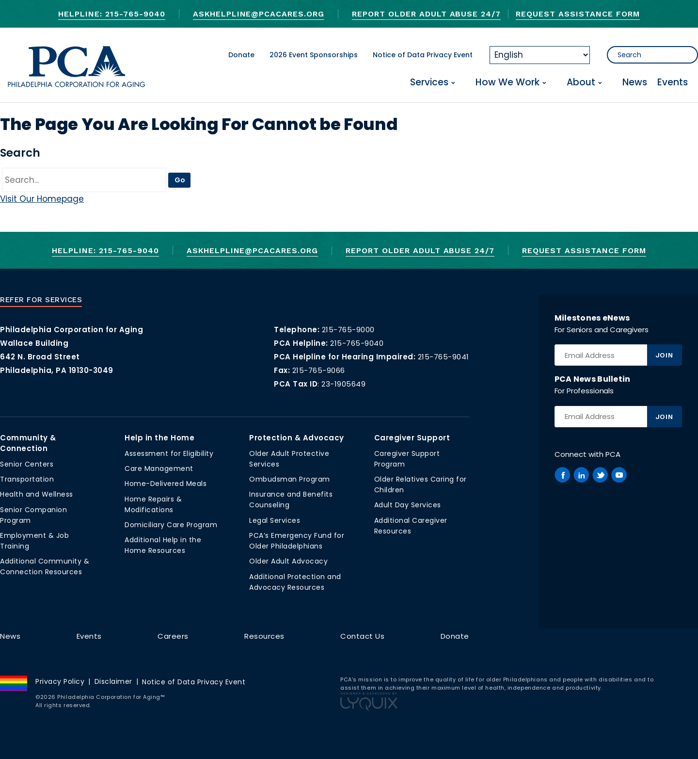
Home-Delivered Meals (165, 483)
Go (180, 180)
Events (672, 83)
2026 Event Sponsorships (314, 55)
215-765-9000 (348, 329)
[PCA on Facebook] (562, 475)
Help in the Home (159, 438)
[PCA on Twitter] (600, 475)
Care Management (159, 468)
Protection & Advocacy (296, 438)
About (581, 83)
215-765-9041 (443, 357)
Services (429, 83)
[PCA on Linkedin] (581, 475)
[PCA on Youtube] (619, 475)
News (634, 83)
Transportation (27, 479)
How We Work (507, 83)
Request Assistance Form (577, 13)
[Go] (84, 180)
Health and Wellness (36, 494)
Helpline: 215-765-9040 (111, 13)
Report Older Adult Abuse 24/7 (426, 13)
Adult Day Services (407, 505)
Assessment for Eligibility (169, 453)
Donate (241, 55)
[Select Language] (540, 55)
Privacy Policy (59, 681)
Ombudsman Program (289, 479)
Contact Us (362, 636)
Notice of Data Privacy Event (423, 55)
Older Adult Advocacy (288, 561)
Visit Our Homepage (42, 199)
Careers (173, 636)
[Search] (652, 55)
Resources (264, 636)
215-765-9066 (318, 370)
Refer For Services (41, 299)
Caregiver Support (412, 438)
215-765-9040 (356, 343)
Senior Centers (26, 464)
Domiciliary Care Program (171, 525)
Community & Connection (28, 443)
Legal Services (274, 520)
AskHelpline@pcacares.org (258, 13)
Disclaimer (113, 681)
